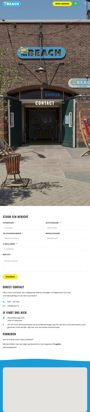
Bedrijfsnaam (53, 233)
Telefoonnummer (12, 233)
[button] (45, 388)
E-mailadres (9, 244)
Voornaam (8, 223)
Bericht (7, 255)
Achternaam (52, 223)
